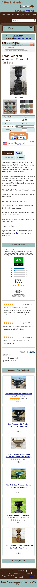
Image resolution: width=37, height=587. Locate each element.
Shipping (20, 157)
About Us (27, 14)
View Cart (31, 17)
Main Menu (8, 28)
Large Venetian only (23, 233)
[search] (22, 20)
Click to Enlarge (18, 81)
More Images (8, 157)
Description (8, 153)
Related (19, 153)
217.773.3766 (17, 36)
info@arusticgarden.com (22, 38)
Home (3, 14)
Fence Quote (20, 14)
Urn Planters (11, 47)
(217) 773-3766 (28, 11)
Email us (31, 576)
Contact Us (17, 573)
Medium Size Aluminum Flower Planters (14, 49)
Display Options (14, 358)
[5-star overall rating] (18, 399)
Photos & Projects (11, 14)
